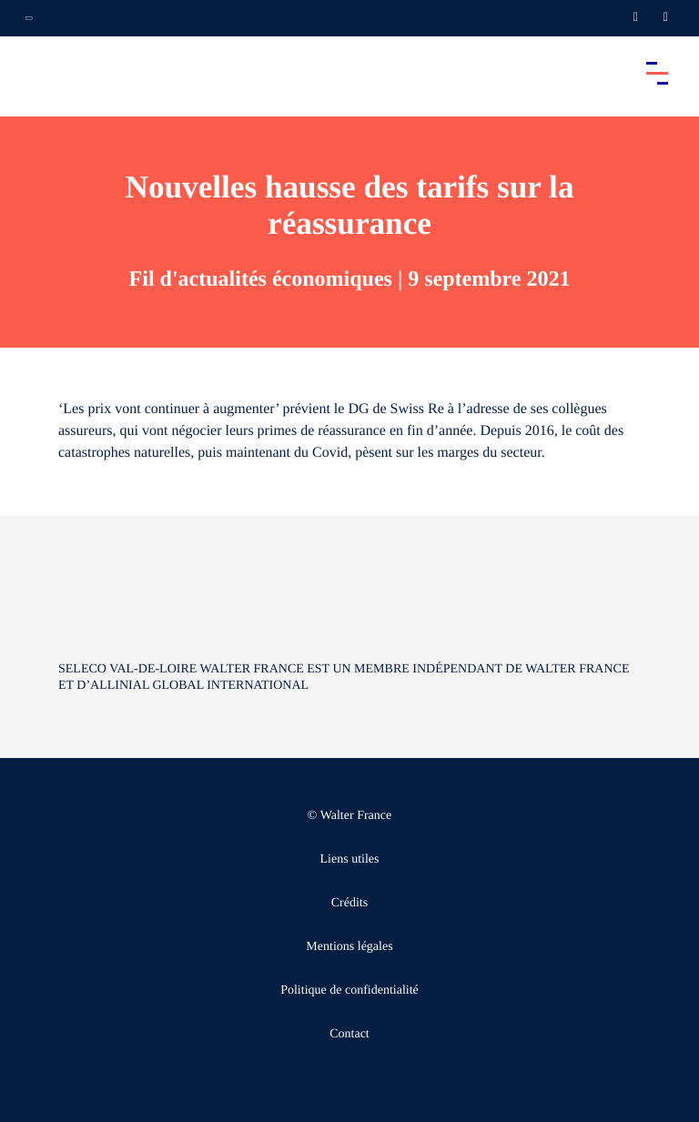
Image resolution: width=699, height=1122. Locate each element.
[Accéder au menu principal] (657, 72)
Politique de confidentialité (349, 990)
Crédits (349, 903)
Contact (349, 1034)
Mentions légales (349, 947)
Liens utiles (350, 859)
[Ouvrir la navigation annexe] (29, 18)
